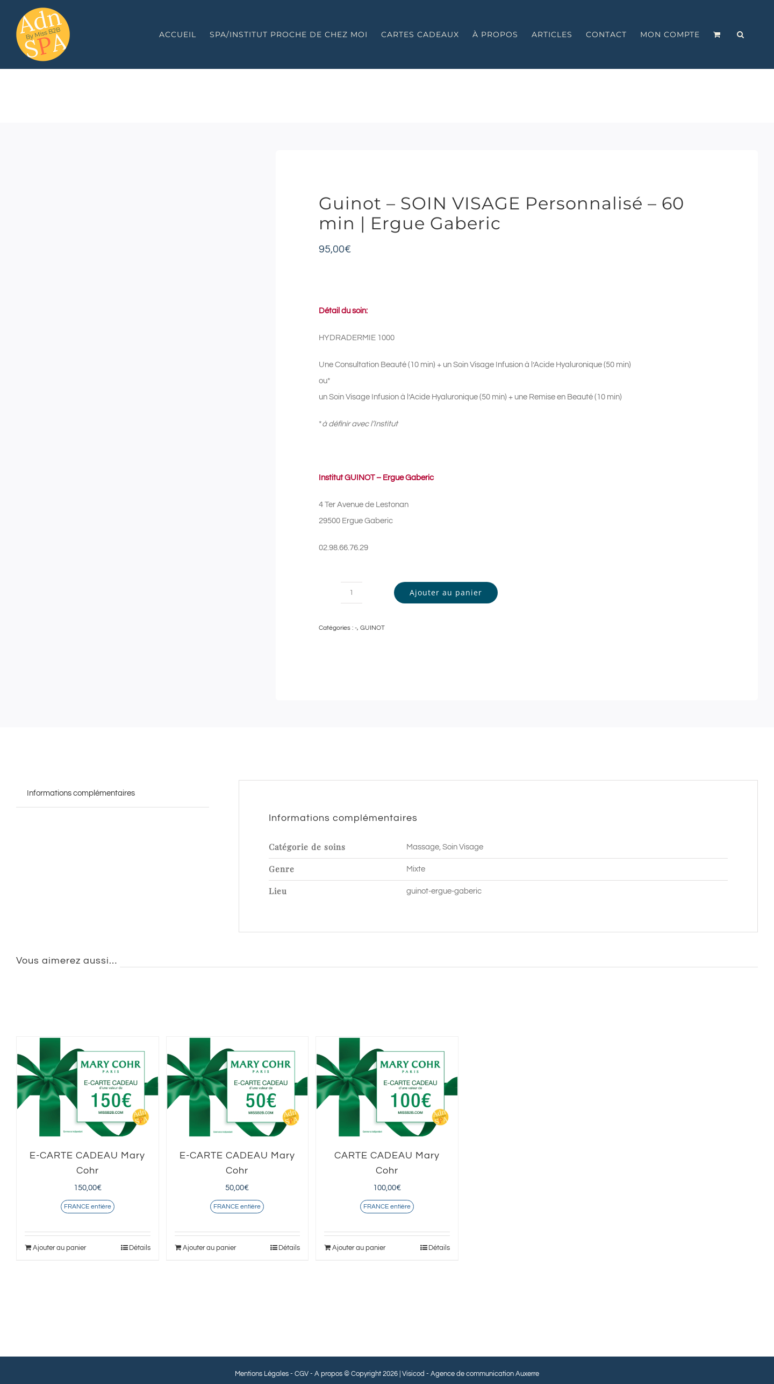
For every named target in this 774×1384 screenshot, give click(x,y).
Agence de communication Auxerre (485, 1374)
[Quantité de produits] (351, 592)
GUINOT (372, 627)
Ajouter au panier (446, 592)
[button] (740, 34)
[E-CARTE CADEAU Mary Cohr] (88, 1087)
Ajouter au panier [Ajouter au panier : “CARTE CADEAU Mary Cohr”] (358, 1248)
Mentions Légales (262, 1374)
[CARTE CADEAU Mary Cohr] (387, 1087)
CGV (302, 1374)
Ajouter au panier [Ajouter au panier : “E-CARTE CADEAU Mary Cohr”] (59, 1248)
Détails (139, 1248)
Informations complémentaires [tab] (81, 793)
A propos (328, 1374)
